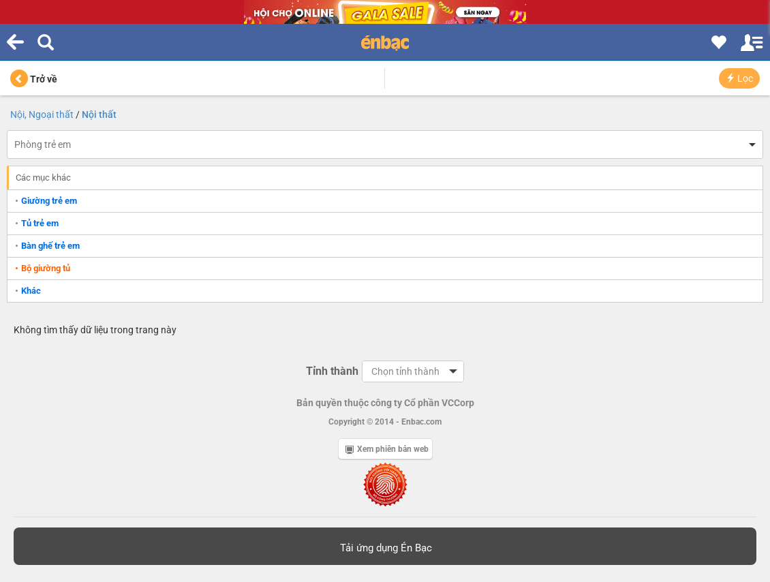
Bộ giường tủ (45, 268)
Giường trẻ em (49, 201)
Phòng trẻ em (42, 144)
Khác (31, 291)
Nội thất (99, 114)
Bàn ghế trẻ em (50, 246)
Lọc (739, 78)
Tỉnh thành (332, 371)
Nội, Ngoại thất (42, 114)
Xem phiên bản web (387, 449)
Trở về (33, 79)
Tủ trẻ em (40, 223)
